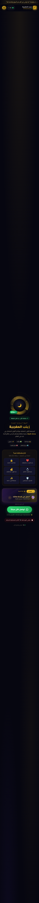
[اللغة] (11, 7)
